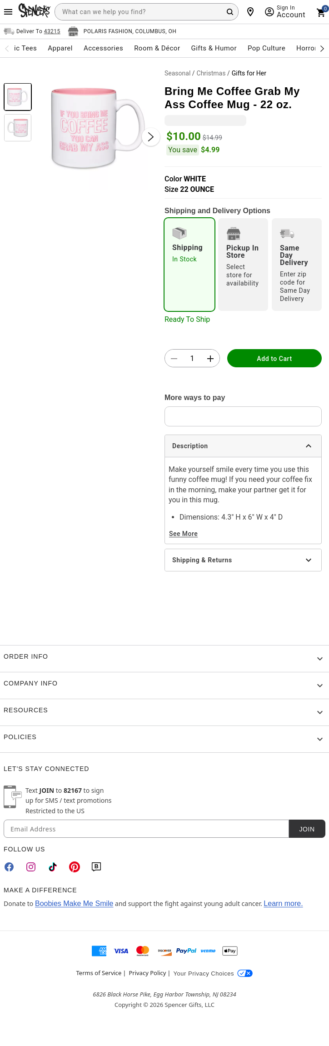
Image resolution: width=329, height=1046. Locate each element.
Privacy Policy (147, 973)
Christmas (211, 73)
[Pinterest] (74, 867)
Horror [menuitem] (306, 48)
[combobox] (146, 12)
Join (306, 829)
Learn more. (283, 903)
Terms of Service (99, 973)
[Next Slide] (151, 137)
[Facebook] (9, 867)
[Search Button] (230, 12)
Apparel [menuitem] (60, 48)
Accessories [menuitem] (103, 48)
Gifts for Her (249, 73)
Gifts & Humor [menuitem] (214, 48)
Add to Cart (274, 358)
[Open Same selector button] (32, 31)
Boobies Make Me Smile (74, 903)
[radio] (189, 264)
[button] (98, 127)
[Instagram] (30, 867)
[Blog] (96, 867)
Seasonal (177, 73)
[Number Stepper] (192, 359)
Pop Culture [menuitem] (266, 48)
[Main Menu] (8, 12)
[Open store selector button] (122, 31)
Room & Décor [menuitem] (157, 48)
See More (183, 533)
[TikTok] (52, 867)
